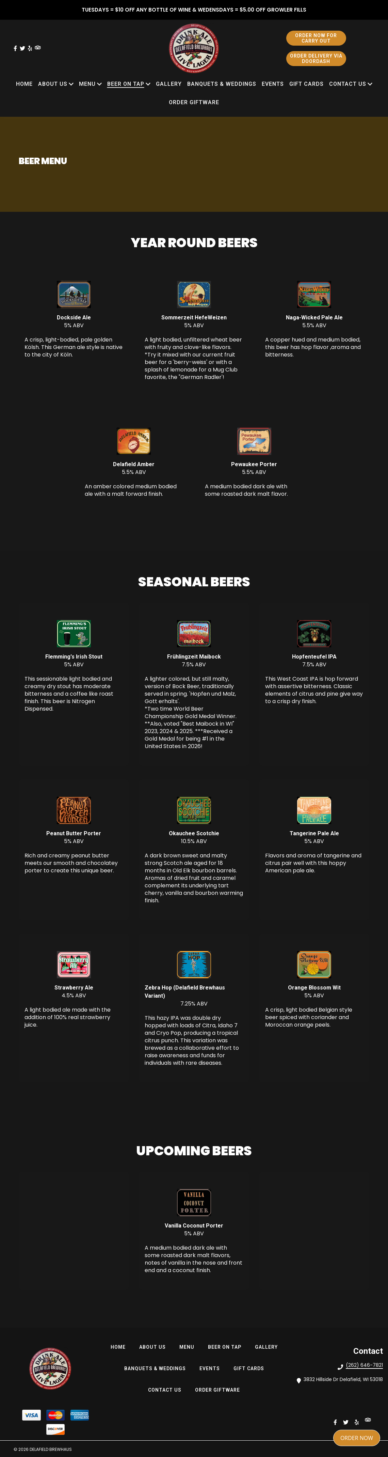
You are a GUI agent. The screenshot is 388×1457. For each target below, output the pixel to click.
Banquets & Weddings (157, 1368)
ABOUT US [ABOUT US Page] (52, 84)
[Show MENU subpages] (99, 84)
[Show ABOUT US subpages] (71, 84)
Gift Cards (250, 1368)
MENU (188, 1346)
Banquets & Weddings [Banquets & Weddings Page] (221, 84)
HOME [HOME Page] (24, 84)
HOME (120, 1346)
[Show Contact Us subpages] (370, 84)
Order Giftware (219, 1389)
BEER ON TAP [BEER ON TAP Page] (125, 84)
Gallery (268, 1346)
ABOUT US (154, 1346)
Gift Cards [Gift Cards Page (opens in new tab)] (306, 84)
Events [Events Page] (273, 84)
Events (211, 1368)
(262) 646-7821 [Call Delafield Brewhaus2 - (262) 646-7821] (364, 1365)
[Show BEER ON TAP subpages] (148, 84)
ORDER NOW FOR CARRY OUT (316, 38)
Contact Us (166, 1389)
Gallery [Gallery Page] (169, 84)
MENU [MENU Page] (87, 84)
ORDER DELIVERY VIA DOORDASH (316, 58)
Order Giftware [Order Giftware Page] (194, 102)
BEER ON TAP (226, 1346)
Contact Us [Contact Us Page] (347, 84)
